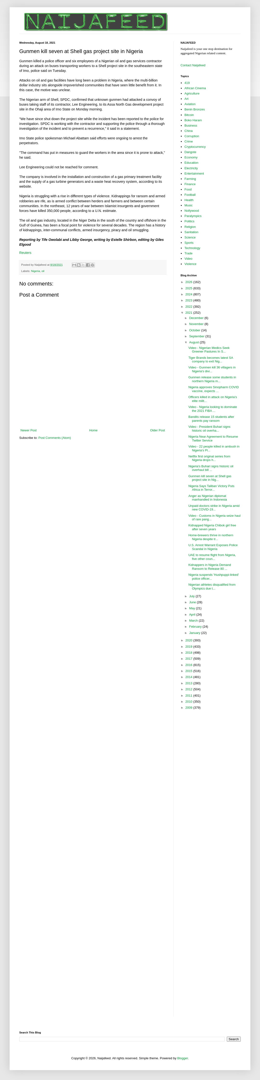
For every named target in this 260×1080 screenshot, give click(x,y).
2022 (189, 306)
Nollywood (191, 210)
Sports (189, 243)
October (195, 330)
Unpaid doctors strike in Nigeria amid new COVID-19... (213, 507)
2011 (189, 695)
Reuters (25, 253)
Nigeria (35, 270)
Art (186, 99)
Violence (190, 264)
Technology (192, 248)
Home (93, 430)
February (196, 626)
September (197, 336)
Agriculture (191, 93)
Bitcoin (189, 115)
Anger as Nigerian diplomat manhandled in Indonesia (207, 498)
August (194, 342)
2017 (189, 658)
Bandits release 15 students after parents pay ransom (211, 418)
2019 (189, 646)
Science (189, 237)
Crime (188, 141)
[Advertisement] (92, 415)
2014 (189, 677)
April (192, 614)
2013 (189, 683)
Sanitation (191, 232)
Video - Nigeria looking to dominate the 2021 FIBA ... (212, 409)
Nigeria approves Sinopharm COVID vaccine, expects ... (213, 389)
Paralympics (193, 216)
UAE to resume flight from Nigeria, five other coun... (212, 557)
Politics (189, 221)
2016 (189, 665)
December (197, 318)
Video (188, 258)
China (188, 131)
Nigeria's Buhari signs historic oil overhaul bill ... (210, 468)
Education (191, 162)
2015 (189, 671)
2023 (189, 300)
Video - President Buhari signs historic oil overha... (209, 428)
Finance (189, 184)
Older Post (157, 430)
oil (42, 270)
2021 (189, 312)
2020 (189, 640)
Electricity (191, 168)
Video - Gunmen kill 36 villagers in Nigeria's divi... (211, 369)
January (195, 633)
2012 (189, 689)
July (192, 596)
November (197, 324)
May (192, 608)
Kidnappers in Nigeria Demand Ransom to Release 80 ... (209, 567)
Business (190, 125)
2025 (189, 288)
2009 (189, 707)
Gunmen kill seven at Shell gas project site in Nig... (209, 478)
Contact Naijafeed (193, 65)
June (193, 602)
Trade (188, 253)
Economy (190, 157)
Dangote (190, 152)
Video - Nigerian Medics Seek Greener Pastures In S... (208, 349)
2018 (189, 652)
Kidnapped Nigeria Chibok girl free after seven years (212, 527)
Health (189, 200)
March (194, 620)
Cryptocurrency (195, 147)
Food (188, 189)
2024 (189, 294)
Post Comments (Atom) (55, 438)
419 (187, 83)
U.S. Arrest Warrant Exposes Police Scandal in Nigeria (213, 547)
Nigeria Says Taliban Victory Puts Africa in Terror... (211, 488)
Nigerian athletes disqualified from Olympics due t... (211, 586)
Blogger (182, 1058)
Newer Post (28, 430)
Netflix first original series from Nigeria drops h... (209, 458)
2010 (189, 701)
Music (188, 205)
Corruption (191, 136)
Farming (190, 179)
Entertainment (194, 173)
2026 (189, 282)
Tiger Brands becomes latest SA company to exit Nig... (210, 359)
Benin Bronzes (194, 109)
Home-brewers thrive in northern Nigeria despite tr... (210, 537)
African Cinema (195, 88)
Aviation (189, 104)
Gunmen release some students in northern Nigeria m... (212, 379)
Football (189, 195)
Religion (190, 227)
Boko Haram (193, 120)
